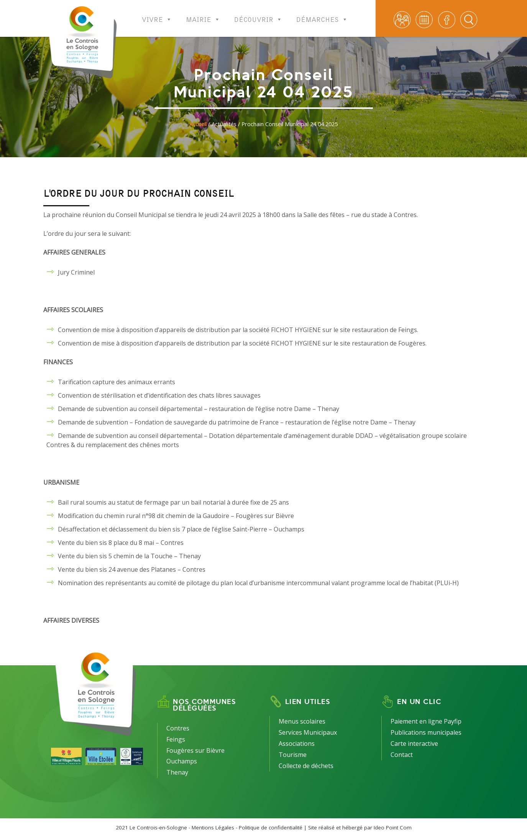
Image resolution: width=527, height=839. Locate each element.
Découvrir (258, 14)
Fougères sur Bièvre (195, 750)
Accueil (198, 124)
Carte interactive (414, 743)
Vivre (157, 14)
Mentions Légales (213, 827)
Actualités (224, 124)
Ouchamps (181, 761)
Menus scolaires (302, 721)
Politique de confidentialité (270, 827)
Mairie (203, 14)
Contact (402, 754)
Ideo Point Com (393, 827)
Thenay (177, 772)
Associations (297, 743)
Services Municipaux (308, 732)
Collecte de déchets (306, 766)
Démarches (322, 14)
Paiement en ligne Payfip (426, 721)
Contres (177, 728)
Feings (175, 739)
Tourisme (293, 754)
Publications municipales (426, 732)
